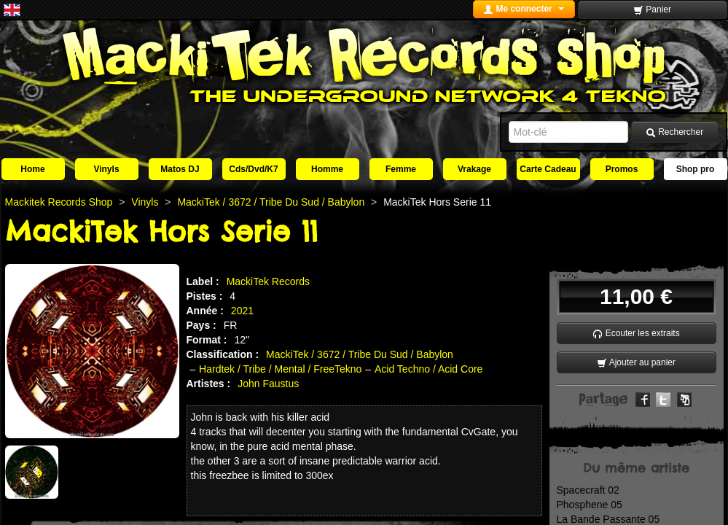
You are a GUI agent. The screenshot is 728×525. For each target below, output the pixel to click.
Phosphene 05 (589, 504)
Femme (400, 169)
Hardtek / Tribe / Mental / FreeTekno (280, 369)
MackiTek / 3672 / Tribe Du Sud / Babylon (359, 354)
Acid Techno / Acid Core (428, 369)
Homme (327, 169)
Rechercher (674, 132)
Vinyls (106, 169)
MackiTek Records (268, 281)
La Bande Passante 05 (608, 519)
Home (32, 169)
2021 (242, 310)
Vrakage (474, 169)
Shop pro (695, 169)
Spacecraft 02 (588, 490)
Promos (622, 169)
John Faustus (268, 383)
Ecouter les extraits (635, 333)
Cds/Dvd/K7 (253, 169)
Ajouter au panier (636, 362)
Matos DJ (179, 169)
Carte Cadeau (548, 169)
